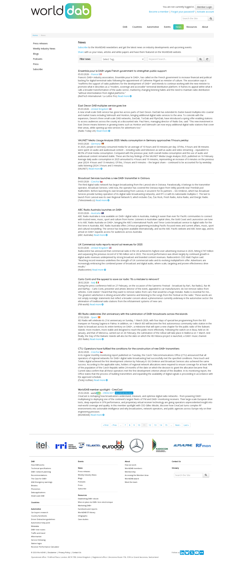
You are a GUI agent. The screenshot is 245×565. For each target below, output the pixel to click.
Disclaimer (52, 552)
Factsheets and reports (87, 509)
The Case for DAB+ (39, 478)
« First (105, 425)
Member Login (204, 6)
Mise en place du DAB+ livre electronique (95, 502)
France (94, 74)
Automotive (153, 26)
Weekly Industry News (44, 48)
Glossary (175, 468)
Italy (93, 282)
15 (166, 425)
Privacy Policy (64, 552)
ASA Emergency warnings (41, 482)
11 (144, 425)
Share (81, 52)
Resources (191, 26)
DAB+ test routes (38, 529)
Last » (186, 425)
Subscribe (38, 69)
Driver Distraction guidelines (43, 519)
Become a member (159, 11)
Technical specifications (41, 468)
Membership (130, 472)
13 (155, 425)
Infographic (83, 516)
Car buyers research (39, 512)
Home (35, 35)
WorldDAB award (132, 478)
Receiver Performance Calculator (45, 547)
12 (150, 425)
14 (161, 425)
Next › (177, 425)
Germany (95, 143)
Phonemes (35, 489)
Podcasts (37, 58)
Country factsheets (39, 516)
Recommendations (39, 475)
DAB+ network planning (41, 472)
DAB (125, 26)
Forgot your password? (183, 11)
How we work (130, 465)
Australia (95, 213)
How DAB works (37, 465)
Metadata (35, 526)
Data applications (38, 492)
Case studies (83, 519)
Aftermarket (36, 536)
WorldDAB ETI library (86, 512)
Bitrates (34, 485)
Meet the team (131, 482)
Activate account (205, 11)
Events (167, 26)
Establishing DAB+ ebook (88, 498)
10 (139, 425)
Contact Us (176, 461)
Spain (94, 317)
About (205, 26)
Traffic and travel (38, 533)
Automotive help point (40, 523)
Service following (38, 540)
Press (36, 64)
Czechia (95, 181)
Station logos (36, 543)
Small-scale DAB (37, 496)
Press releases (40, 43)
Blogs (36, 53)
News (178, 26)
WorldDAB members (133, 468)
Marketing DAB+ (84, 505)
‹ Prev (114, 425)
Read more (125, 96)
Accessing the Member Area (136, 475)
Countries (137, 26)
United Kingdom (99, 108)
